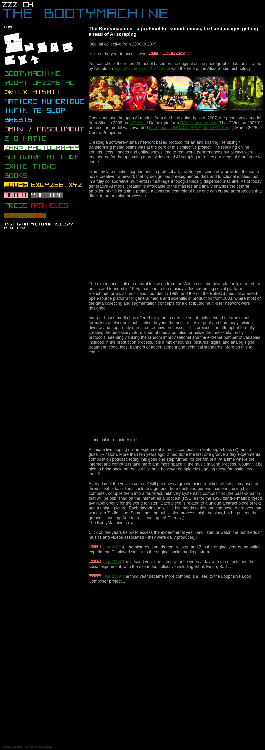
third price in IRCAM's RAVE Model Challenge (191, 127)
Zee (44, 747)
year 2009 (105, 576)
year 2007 (105, 547)
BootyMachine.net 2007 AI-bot (142, 68)
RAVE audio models (198, 123)
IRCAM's (137, 123)
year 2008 (105, 561)
